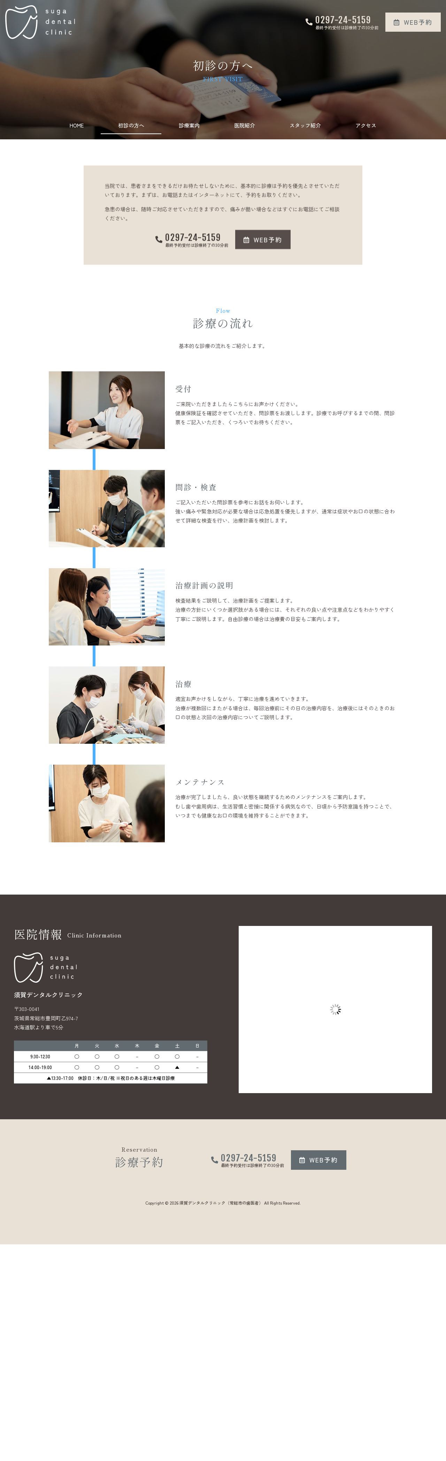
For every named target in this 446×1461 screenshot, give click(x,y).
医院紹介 (244, 125)
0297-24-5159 (343, 19)
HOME (77, 125)
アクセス (365, 125)
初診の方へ (131, 125)
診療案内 (189, 125)
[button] (413, 22)
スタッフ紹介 (305, 125)
